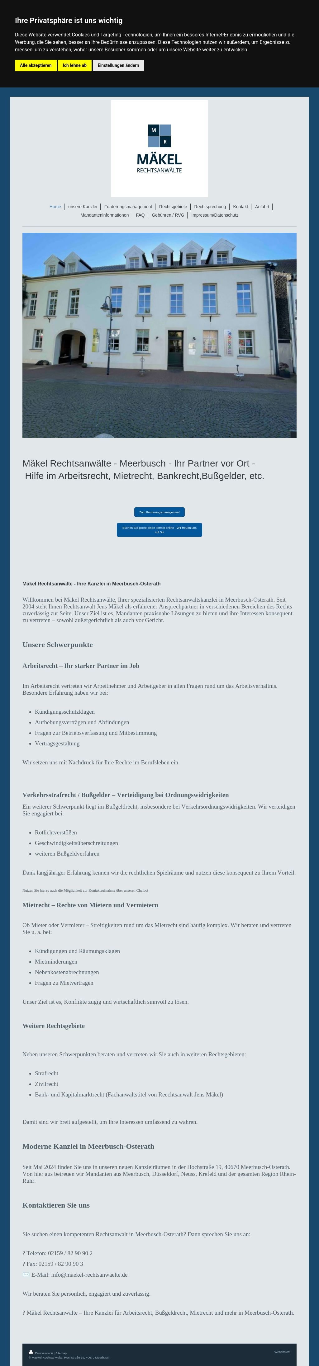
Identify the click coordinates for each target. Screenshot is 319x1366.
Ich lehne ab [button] (75, 65)
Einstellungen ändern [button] (118, 65)
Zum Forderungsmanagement (159, 512)
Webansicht (282, 1352)
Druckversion (41, 1353)
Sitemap (61, 1353)
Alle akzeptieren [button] (36, 65)
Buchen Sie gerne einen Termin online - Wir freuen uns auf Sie (159, 529)
